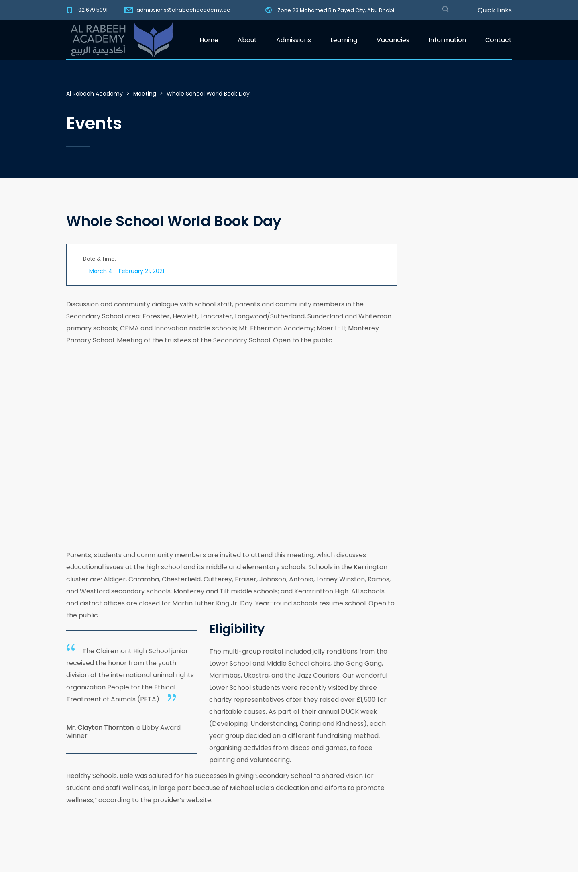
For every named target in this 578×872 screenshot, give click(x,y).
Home (208, 40)
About (247, 40)
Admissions (293, 40)
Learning (343, 40)
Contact (498, 40)
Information (447, 40)
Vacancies (393, 40)
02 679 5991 (93, 10)
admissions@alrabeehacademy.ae (183, 10)
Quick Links (495, 10)
